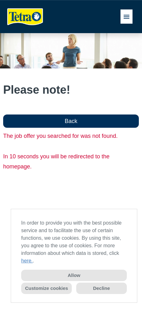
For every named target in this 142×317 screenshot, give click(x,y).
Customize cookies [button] (46, 288)
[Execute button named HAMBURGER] (126, 16)
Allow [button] (74, 275)
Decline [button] (101, 288)
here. (27, 260)
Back (71, 121)
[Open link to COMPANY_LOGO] (25, 16)
